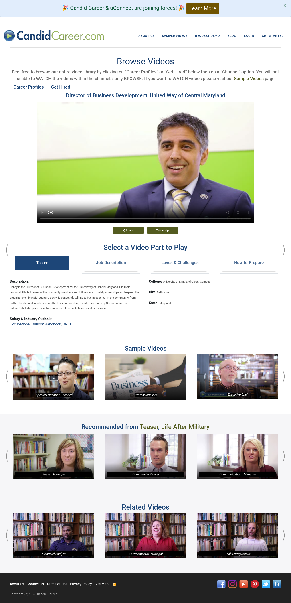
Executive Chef (237, 394)
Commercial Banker (145, 474)
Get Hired (60, 87)
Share (128, 230)
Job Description (111, 262)
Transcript (163, 230)
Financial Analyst (53, 554)
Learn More (202, 8)
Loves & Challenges (180, 262)
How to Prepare (249, 262)
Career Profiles (28, 87)
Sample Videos (249, 78)
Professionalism (146, 395)
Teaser (42, 263)
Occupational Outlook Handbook (35, 324)
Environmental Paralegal (145, 554)
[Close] (285, 5)
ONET (67, 324)
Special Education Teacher (54, 395)
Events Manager (53, 474)
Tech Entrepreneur (237, 554)
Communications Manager (237, 474)
